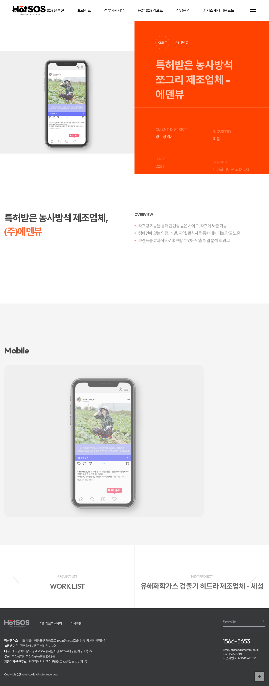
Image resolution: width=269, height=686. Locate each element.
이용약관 (76, 623)
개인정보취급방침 (51, 623)
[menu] (253, 10)
